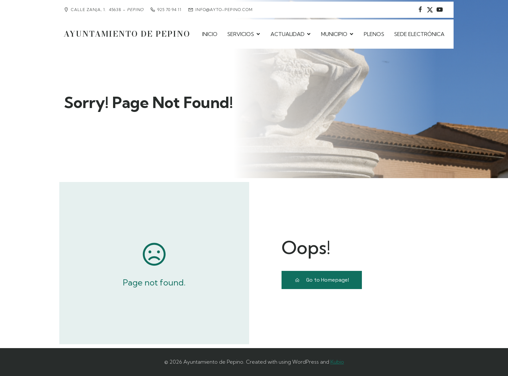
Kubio (337, 361)
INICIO (209, 34)
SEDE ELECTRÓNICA (419, 34)
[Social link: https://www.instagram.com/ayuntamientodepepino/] (430, 10)
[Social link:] (439, 10)
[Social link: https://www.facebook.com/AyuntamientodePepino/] (420, 10)
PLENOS (374, 34)
